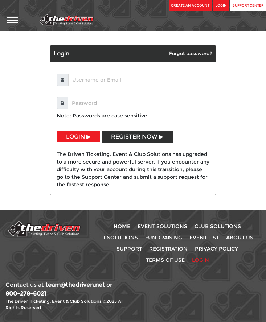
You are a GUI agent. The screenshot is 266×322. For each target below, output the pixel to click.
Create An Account (190, 5)
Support (129, 248)
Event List (204, 237)
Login (221, 5)
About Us (239, 237)
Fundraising (163, 237)
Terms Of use (165, 260)
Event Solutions (162, 226)
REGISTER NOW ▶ (137, 136)
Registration (168, 248)
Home (122, 226)
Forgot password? (190, 53)
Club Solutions (218, 226)
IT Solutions (119, 237)
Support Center (248, 5)
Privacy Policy (216, 248)
